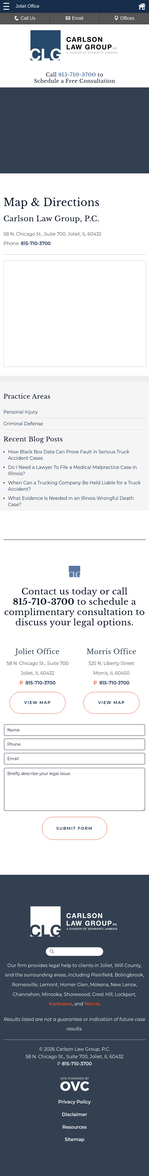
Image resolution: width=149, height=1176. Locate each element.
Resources (74, 1127)
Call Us (25, 18)
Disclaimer (74, 1114)
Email (74, 18)
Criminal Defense (23, 423)
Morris (92, 1004)
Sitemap (75, 1139)
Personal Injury (20, 412)
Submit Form (74, 828)
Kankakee (60, 1004)
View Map (37, 702)
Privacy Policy (74, 1102)
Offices (124, 18)
